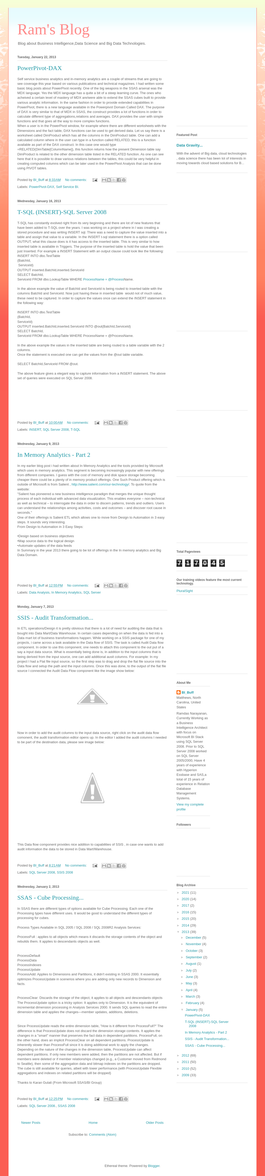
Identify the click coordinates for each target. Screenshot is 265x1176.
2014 (186, 925)
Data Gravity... (189, 145)
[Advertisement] (212, 89)
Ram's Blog (53, 29)
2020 (186, 899)
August (191, 964)
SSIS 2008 (65, 872)
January (192, 1010)
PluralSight (184, 591)
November (194, 944)
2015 (186, 919)
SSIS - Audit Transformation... (55, 617)
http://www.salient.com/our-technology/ (100, 484)
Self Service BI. (67, 187)
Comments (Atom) (102, 1134)
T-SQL (75, 429)
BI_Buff (188, 692)
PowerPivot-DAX (39, 68)
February (193, 1003)
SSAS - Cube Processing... (50, 897)
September (194, 957)
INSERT (35, 429)
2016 (186, 912)
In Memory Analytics (66, 592)
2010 (186, 1069)
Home (93, 1123)
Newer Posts (30, 1123)
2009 (186, 1075)
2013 (186, 932)
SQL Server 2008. (42, 1106)
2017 (186, 905)
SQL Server (92, 592)
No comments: (76, 180)
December (194, 937)
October (192, 951)
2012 (186, 1055)
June (190, 977)
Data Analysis (39, 592)
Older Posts (155, 1123)
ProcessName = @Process (103, 279)
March (191, 996)
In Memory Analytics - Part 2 (53, 454)
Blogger (153, 1166)
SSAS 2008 (66, 1106)
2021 (186, 892)
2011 (186, 1062)
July (189, 970)
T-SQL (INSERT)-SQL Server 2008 (62, 212)
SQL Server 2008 (56, 429)
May (189, 983)
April (190, 990)
